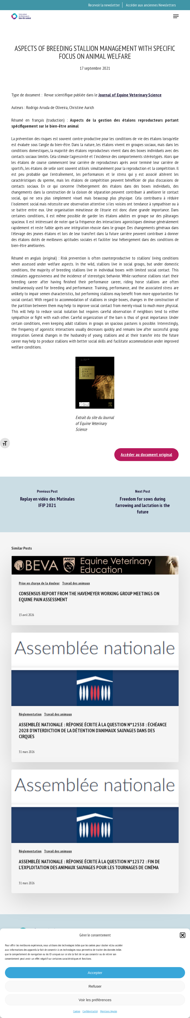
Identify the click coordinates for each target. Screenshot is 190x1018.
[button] (182, 935)
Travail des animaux (76, 583)
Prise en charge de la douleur (39, 583)
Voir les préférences (95, 1000)
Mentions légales (108, 1011)
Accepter (95, 973)
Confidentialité (90, 1011)
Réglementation (30, 714)
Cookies (76, 1011)
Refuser (95, 986)
